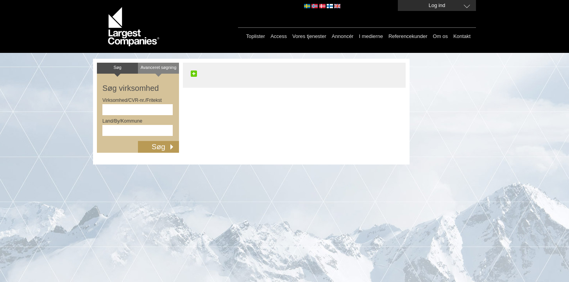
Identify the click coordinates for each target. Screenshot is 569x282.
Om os (440, 36)
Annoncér (343, 36)
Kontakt (462, 36)
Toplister (255, 36)
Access (278, 36)
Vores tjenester (309, 36)
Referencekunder (408, 36)
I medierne (371, 36)
